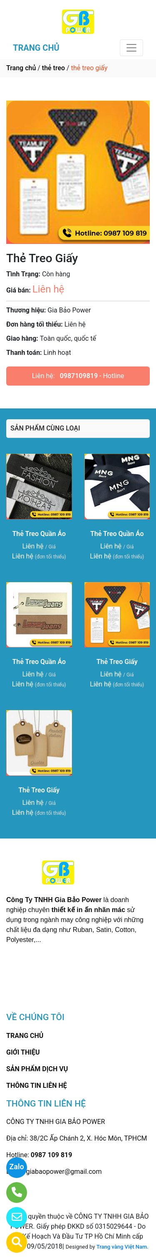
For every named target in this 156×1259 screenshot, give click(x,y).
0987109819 (79, 376)
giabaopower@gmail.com (64, 1171)
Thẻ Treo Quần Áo (39, 534)
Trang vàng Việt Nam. (123, 1247)
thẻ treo (53, 68)
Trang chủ (21, 68)
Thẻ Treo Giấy (117, 662)
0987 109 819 (51, 1155)
